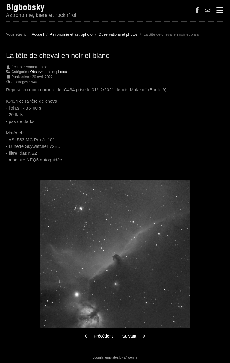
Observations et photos (48, 72)
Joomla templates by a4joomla (115, 357)
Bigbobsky (25, 7)
